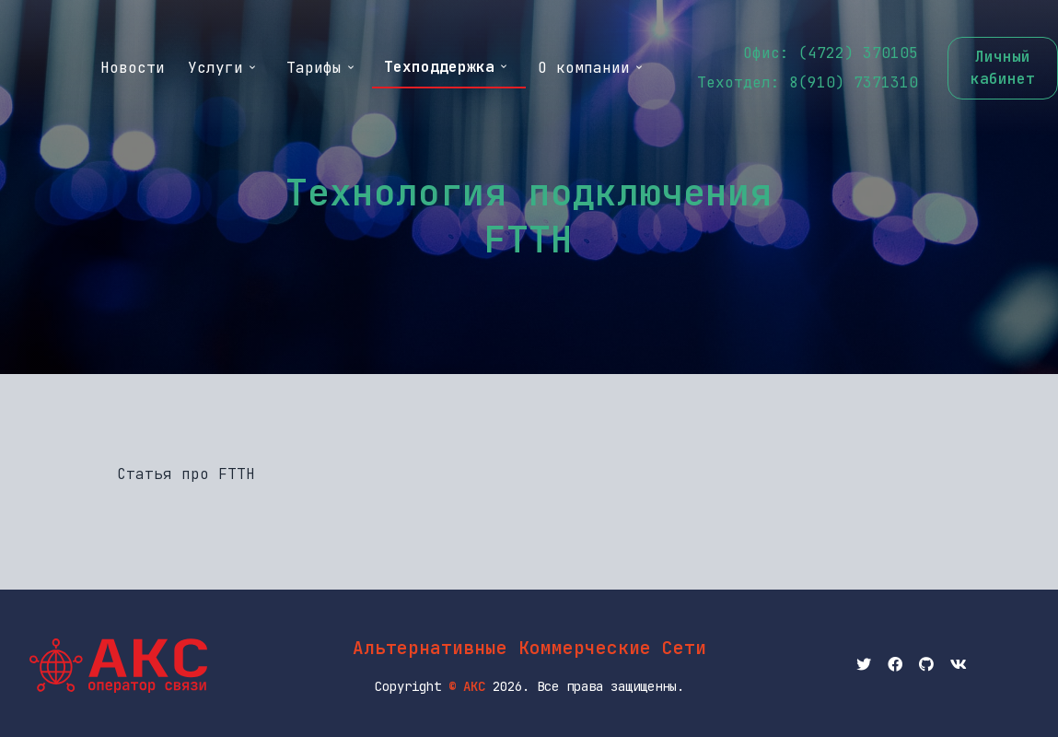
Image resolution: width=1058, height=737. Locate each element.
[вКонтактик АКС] (958, 665)
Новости (132, 67)
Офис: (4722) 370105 (830, 53)
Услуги (223, 67)
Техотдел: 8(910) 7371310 (807, 82)
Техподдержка (446, 66)
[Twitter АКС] (863, 665)
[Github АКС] (926, 665)
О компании (591, 67)
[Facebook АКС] (895, 665)
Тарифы (321, 67)
